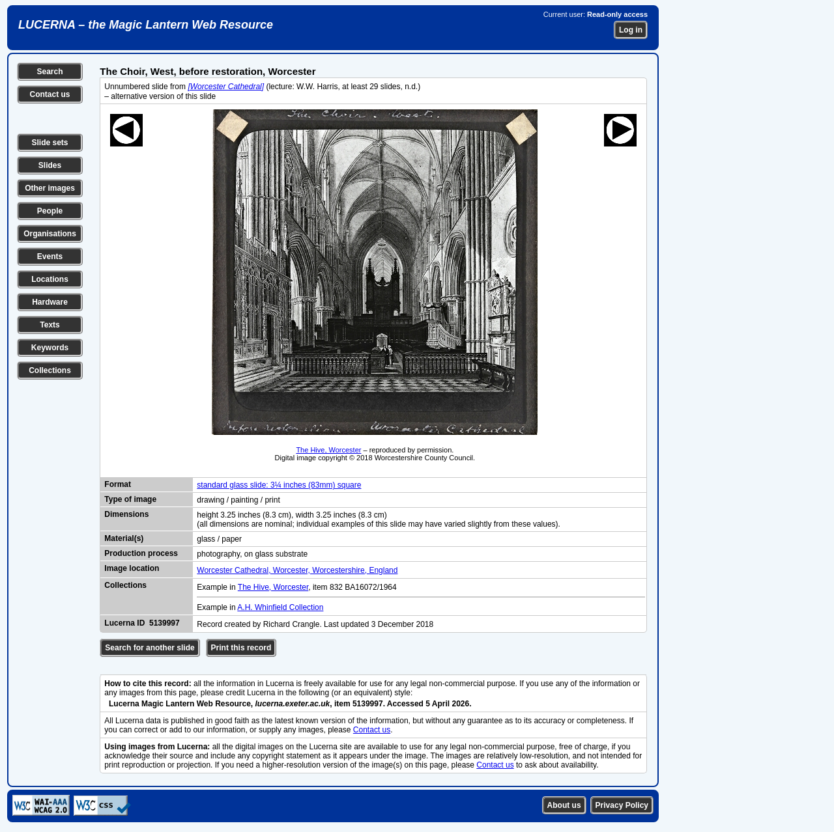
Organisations (49, 233)
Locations (49, 279)
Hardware (50, 302)
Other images (50, 188)
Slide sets (49, 142)
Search (49, 71)
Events (50, 256)
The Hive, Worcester (328, 450)
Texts (49, 324)
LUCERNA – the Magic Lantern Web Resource (145, 24)
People (50, 210)
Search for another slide (149, 647)
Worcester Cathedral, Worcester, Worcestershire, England (297, 570)
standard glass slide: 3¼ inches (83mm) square (279, 485)
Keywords (49, 347)
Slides (49, 165)
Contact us (49, 94)
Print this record (241, 647)
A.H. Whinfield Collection (280, 607)
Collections (50, 370)
